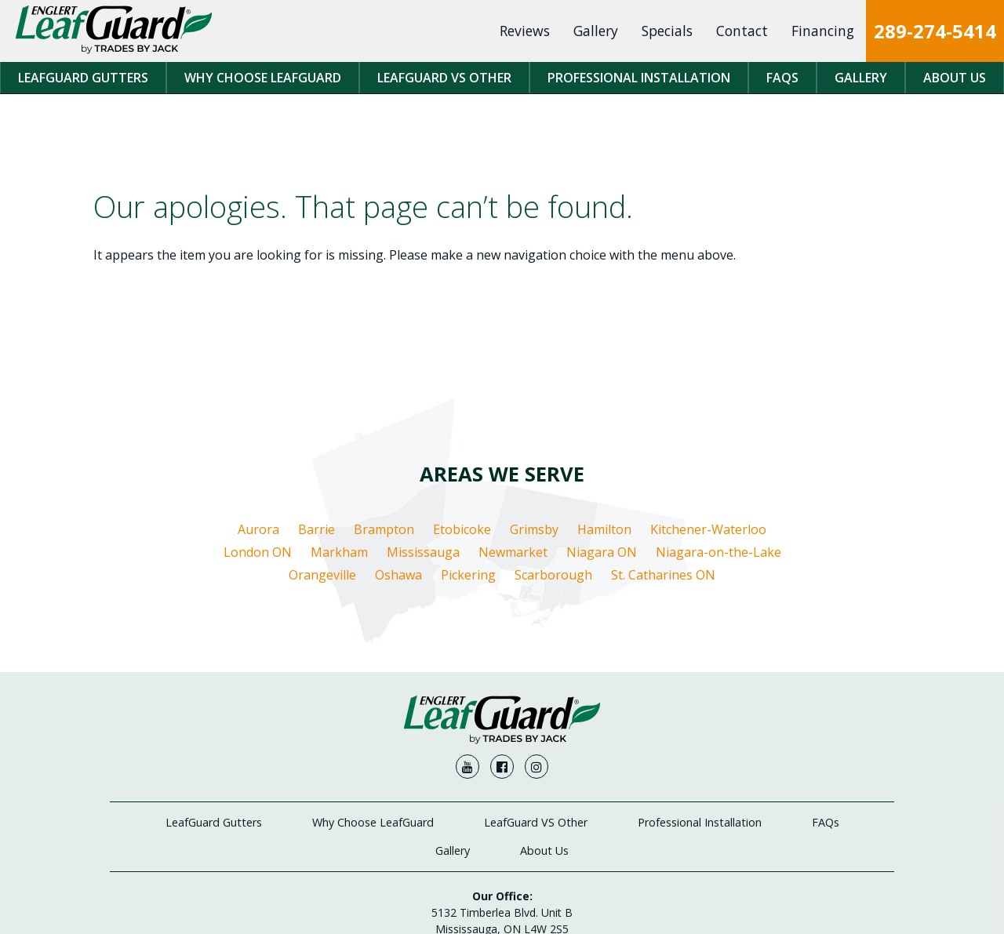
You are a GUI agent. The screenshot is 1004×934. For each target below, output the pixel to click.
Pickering (468, 574)
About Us (954, 77)
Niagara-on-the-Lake (718, 552)
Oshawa (398, 574)
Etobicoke (462, 529)
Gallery (595, 30)
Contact (742, 30)
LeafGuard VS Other (444, 77)
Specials (667, 30)
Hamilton (604, 529)
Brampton (384, 529)
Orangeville (322, 574)
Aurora (258, 529)
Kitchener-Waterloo (708, 529)
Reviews (525, 30)
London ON (258, 552)
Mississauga (423, 552)
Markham (339, 552)
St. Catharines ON (663, 574)
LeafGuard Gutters (83, 77)
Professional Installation (638, 77)
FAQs (782, 77)
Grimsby (534, 529)
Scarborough (553, 574)
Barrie (316, 529)
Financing (822, 30)
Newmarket (512, 552)
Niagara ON (601, 552)
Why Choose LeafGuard (262, 77)
